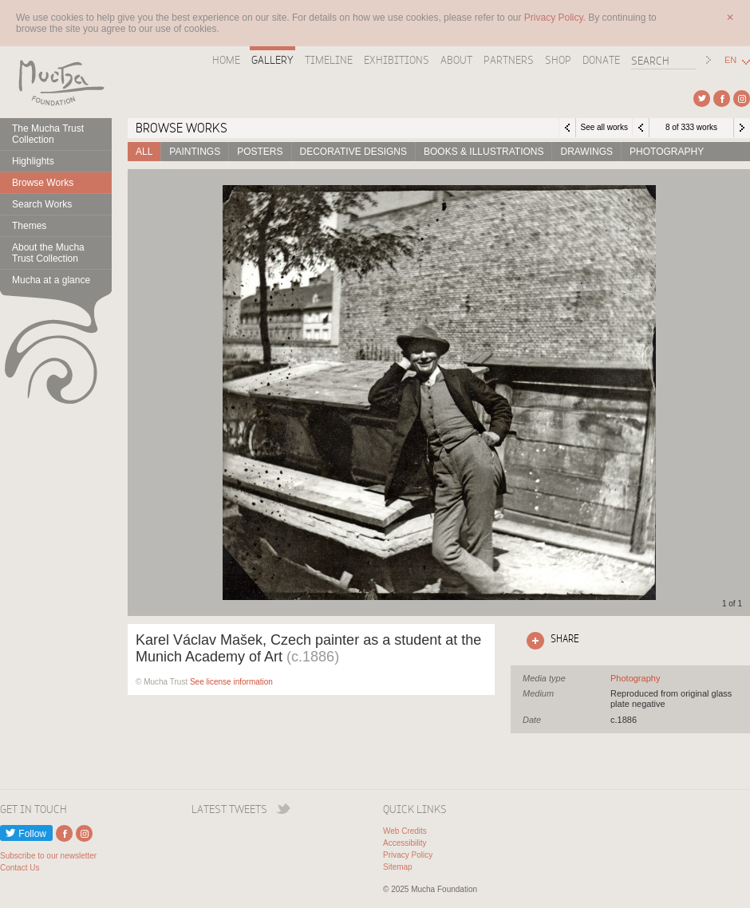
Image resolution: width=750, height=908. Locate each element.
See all (635, 678)
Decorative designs (353, 151)
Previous (641, 127)
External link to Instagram (741, 98)
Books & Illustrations (483, 151)
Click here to (549, 640)
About (456, 59)
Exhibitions (396, 59)
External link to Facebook (721, 98)
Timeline (329, 59)
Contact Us (19, 867)
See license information (231, 681)
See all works (603, 127)
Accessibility (404, 843)
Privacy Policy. (556, 17)
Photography (667, 151)
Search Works (42, 204)
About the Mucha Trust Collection (48, 253)
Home (226, 59)
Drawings (586, 151)
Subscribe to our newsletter (48, 855)
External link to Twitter (701, 98)
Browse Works (42, 182)
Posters (259, 151)
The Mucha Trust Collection (48, 134)
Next (742, 127)
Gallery (272, 59)
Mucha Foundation (56, 82)
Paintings (194, 151)
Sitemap (397, 867)
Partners (509, 59)
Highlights (33, 161)
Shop (558, 59)
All (144, 151)
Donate (601, 59)
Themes (29, 225)
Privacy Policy (407, 855)
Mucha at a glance (51, 280)
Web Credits (405, 831)
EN (730, 60)
